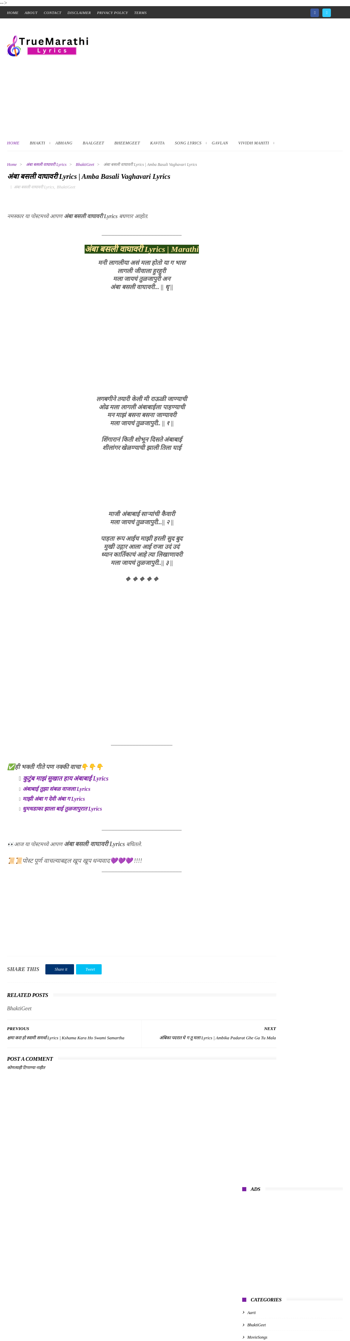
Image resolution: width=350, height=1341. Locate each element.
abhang (253, 328)
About (31, 13)
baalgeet (254, 352)
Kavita (157, 143)
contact (52, 13)
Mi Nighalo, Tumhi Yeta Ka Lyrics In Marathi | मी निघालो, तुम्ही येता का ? (306, 418)
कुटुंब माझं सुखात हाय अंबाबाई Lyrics (65, 780)
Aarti (251, 290)
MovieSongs (257, 315)
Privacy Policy (112, 13)
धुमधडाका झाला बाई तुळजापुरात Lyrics (62, 810)
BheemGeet (127, 143)
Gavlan (220, 143)
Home (13, 143)
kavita (252, 364)
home (13, 13)
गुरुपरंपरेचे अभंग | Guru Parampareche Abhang (286, 396)
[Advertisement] (218, 76)
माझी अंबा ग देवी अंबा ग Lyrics (54, 800)
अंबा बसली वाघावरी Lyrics (46, 164)
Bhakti (37, 143)
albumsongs (257, 340)
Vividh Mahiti (253, 143)
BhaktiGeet (85, 164)
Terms (140, 13)
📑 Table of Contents (30, 1337)
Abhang (63, 143)
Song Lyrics (188, 143)
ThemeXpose (108, 1324)
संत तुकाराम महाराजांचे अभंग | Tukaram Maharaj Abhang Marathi (305, 449)
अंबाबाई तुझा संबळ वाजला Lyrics (56, 791)
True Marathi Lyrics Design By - (63, 1324)
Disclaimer (79, 13)
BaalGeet (93, 143)
